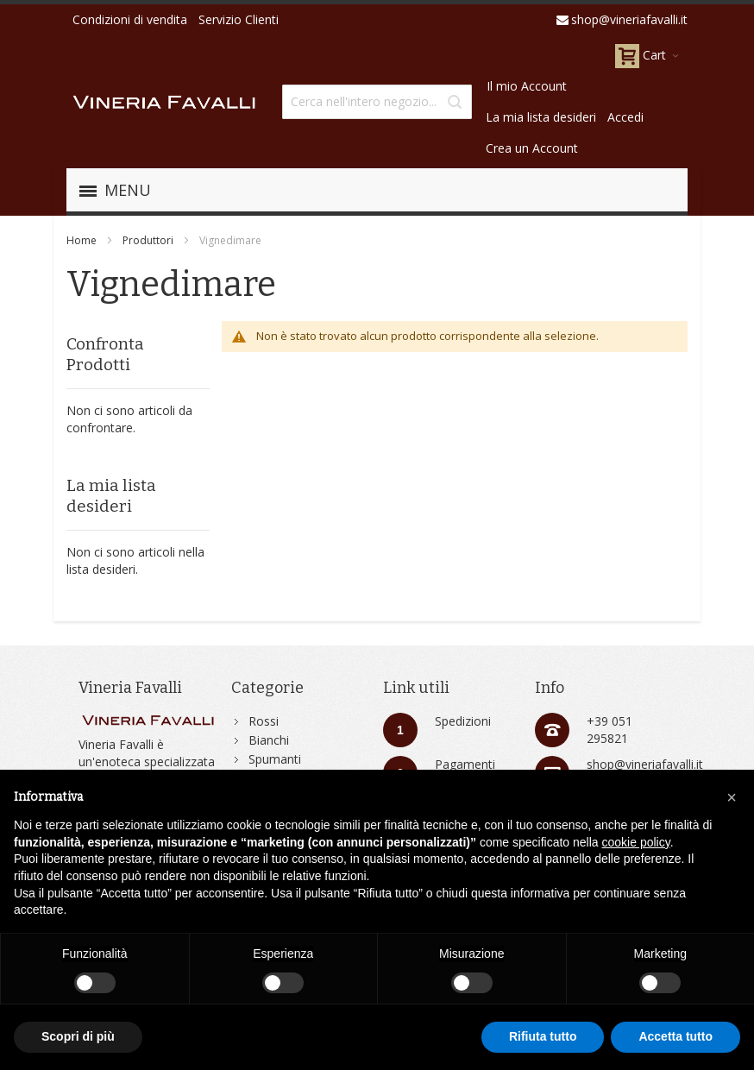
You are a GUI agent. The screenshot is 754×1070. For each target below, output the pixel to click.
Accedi (625, 117)
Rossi (263, 721)
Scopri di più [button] (78, 1036)
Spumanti (274, 759)
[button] (731, 797)
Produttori (148, 240)
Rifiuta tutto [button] (543, 1036)
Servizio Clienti (238, 19)
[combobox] (377, 102)
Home (81, 240)
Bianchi (268, 740)
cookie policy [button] (636, 842)
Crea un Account (532, 148)
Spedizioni (463, 721)
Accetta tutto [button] (675, 1036)
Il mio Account (527, 86)
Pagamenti (465, 764)
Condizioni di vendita (129, 19)
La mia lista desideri (541, 117)
